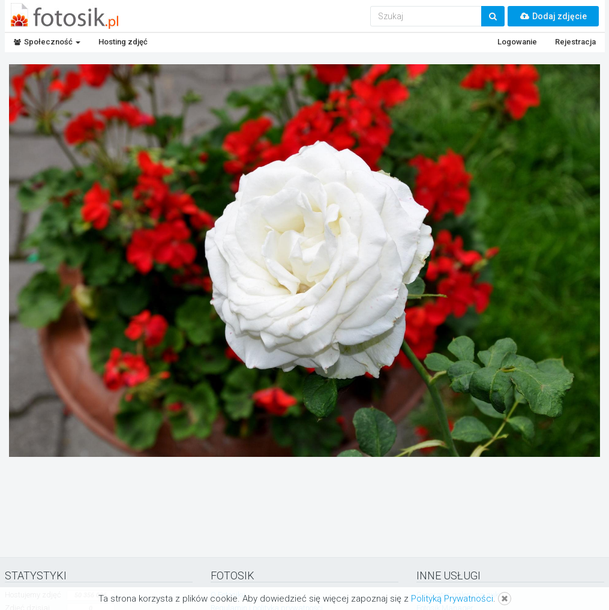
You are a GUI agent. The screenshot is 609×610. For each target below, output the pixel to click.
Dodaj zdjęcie (553, 16)
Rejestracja (575, 41)
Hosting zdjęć (123, 41)
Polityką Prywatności (452, 598)
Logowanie (517, 41)
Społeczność (47, 41)
